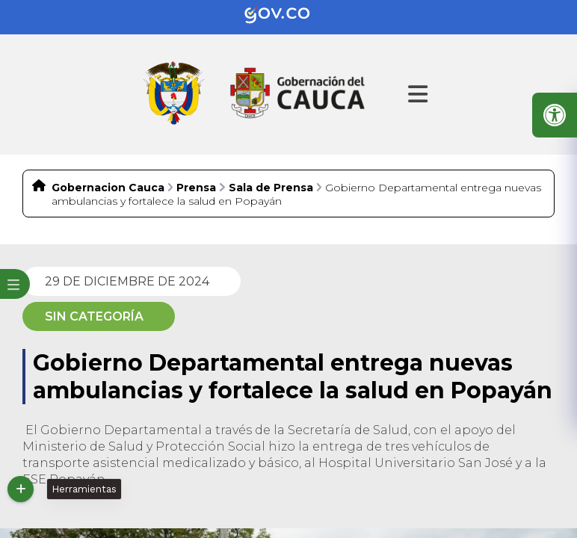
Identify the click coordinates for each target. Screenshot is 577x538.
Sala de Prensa (271, 187)
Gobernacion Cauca (108, 187)
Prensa (196, 187)
